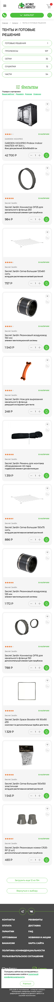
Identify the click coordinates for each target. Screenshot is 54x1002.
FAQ (30, 931)
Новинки (37, 94)
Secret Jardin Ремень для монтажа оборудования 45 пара (24, 464)
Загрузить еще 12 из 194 (27, 880)
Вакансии (8, 943)
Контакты (8, 919)
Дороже (28, 94)
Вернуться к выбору (27, 890)
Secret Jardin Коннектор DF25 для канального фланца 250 (24, 208)
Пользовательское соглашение (22, 956)
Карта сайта (36, 943)
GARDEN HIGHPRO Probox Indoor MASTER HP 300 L (23, 144)
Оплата (7, 925)
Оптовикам (9, 937)
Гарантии (8, 931)
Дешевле (20, 94)
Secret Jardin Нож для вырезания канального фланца (24, 400)
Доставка (34, 925)
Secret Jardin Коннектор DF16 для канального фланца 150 (24, 656)
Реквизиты (35, 919)
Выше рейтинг (8, 94)
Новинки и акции (39, 937)
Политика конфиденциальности (23, 950)
